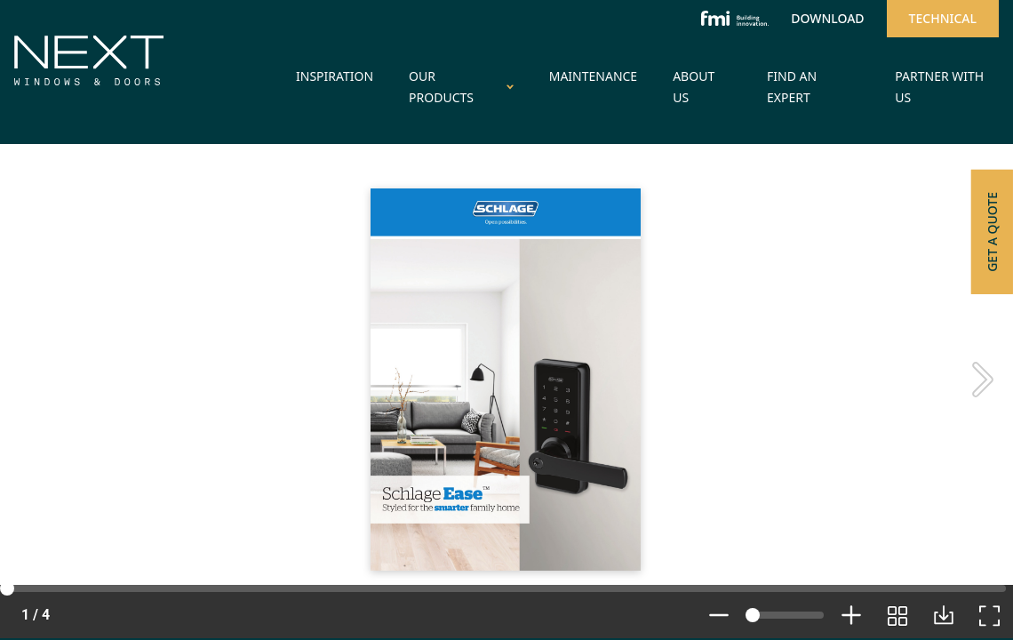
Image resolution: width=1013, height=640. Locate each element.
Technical (943, 18)
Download (827, 18)
